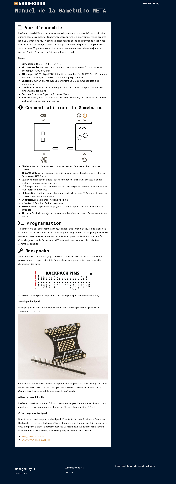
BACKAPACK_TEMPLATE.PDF (36, 439)
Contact (69, 472)
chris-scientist (22, 473)
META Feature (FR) (150, 3)
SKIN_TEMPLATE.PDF (33, 436)
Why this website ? (74, 467)
